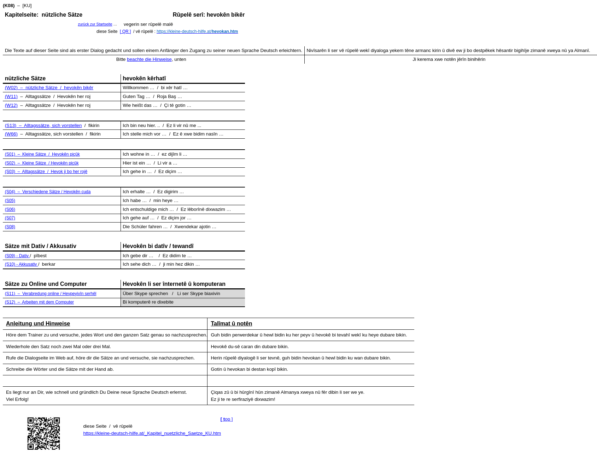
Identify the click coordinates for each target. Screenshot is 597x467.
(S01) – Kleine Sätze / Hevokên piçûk (42, 154)
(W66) (11, 134)
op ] (227, 419)
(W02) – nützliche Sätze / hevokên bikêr (49, 87)
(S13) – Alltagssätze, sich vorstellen (43, 125)
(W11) (11, 96)
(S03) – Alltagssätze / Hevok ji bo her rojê (46, 171)
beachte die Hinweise (149, 59)
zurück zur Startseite (95, 24)
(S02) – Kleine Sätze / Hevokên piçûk (42, 163)
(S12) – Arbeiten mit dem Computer (39, 302)
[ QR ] (125, 31)
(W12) (11, 105)
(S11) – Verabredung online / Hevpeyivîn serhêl (50, 293)
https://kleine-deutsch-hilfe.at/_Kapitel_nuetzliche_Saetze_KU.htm (152, 433)
